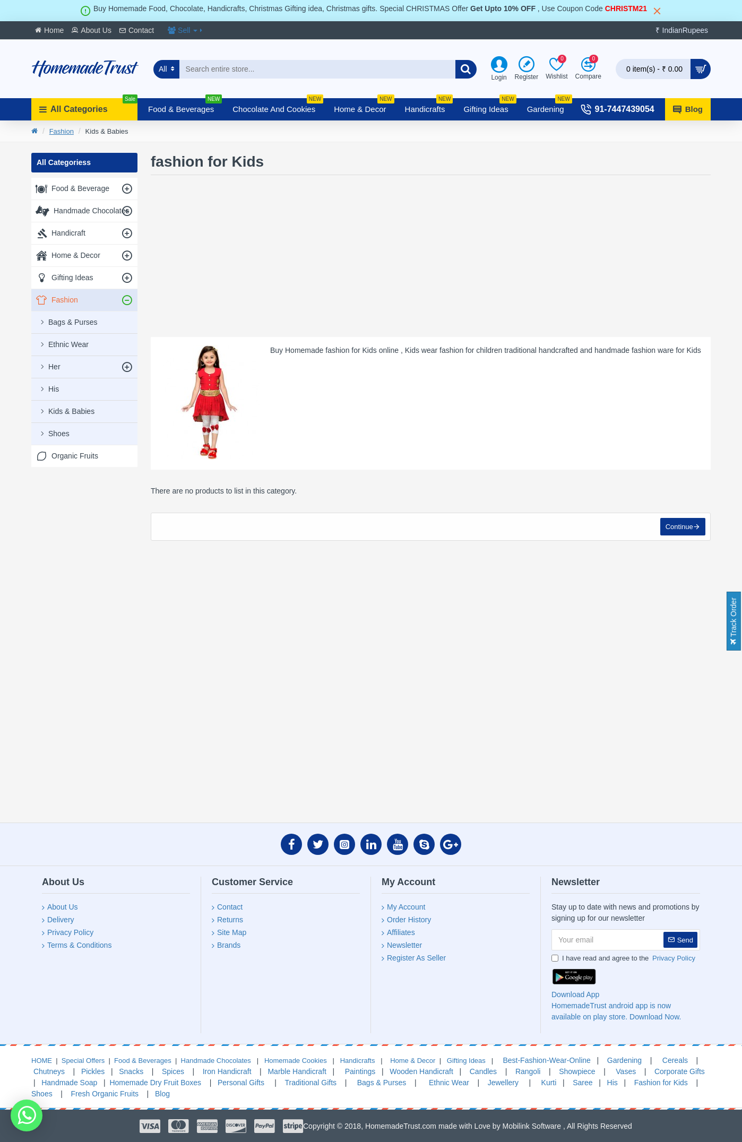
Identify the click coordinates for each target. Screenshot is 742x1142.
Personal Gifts (239, 1082)
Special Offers (83, 1061)
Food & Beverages (142, 1061)
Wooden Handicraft (421, 1071)
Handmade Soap (69, 1082)
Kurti (548, 1082)
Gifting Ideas (466, 1061)
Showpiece (577, 1071)
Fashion (61, 131)
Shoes (42, 1093)
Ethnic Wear (448, 1082)
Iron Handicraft (227, 1071)
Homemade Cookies (294, 1061)
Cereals (675, 1060)
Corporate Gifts (679, 1071)
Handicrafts (356, 1061)
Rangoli (527, 1071)
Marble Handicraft (297, 1071)
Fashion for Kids (660, 1082)
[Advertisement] (84, 637)
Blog (162, 1093)
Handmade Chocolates (215, 1061)
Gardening (624, 1060)
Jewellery (503, 1082)
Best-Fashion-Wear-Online (546, 1060)
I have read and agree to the (624, 958)
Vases (626, 1071)
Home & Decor (412, 1061)
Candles (483, 1071)
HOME (41, 1061)
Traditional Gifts (311, 1082)
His (612, 1082)
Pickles (94, 1071)
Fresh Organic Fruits (104, 1093)
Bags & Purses (382, 1082)
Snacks (131, 1071)
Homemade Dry (135, 1082)
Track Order (733, 621)
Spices (172, 1071)
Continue (679, 527)
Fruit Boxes (182, 1082)
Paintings (359, 1071)
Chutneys (48, 1071)
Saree (582, 1082)
